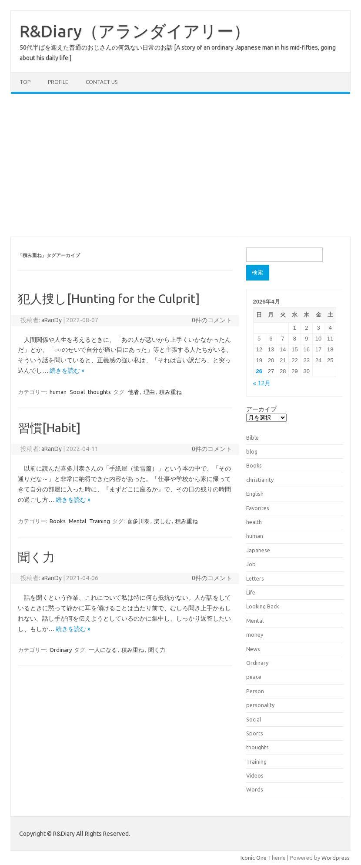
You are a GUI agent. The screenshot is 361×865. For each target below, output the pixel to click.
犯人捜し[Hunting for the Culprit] (109, 298)
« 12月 (262, 383)
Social (77, 392)
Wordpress (335, 858)
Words (254, 789)
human (58, 392)
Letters (255, 578)
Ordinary (61, 650)
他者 (133, 392)
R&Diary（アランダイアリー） (135, 31)
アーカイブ (261, 409)
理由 (149, 392)
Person (255, 691)
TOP (25, 82)
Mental (77, 521)
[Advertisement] (180, 165)
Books (58, 521)
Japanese (258, 550)
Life (250, 592)
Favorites (257, 508)
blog (251, 451)
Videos (255, 775)
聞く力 (36, 557)
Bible (252, 437)
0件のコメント (212, 320)
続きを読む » (67, 370)
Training (99, 521)
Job (251, 564)
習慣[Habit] (49, 427)
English (255, 494)
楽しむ (162, 521)
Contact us (101, 82)
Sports (254, 733)
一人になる (103, 650)
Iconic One (254, 858)
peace (253, 677)
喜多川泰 (138, 521)
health (254, 522)
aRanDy (51, 320)
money (254, 634)
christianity (260, 480)
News (253, 649)
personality (260, 705)
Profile (58, 82)
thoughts (99, 392)
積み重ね (170, 392)
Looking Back (262, 606)
